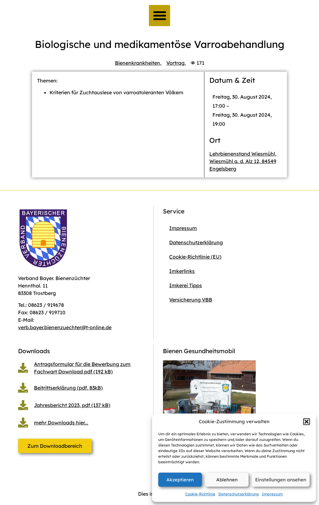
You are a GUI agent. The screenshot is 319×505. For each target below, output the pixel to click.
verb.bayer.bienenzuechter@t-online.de (65, 327)
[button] (306, 421)
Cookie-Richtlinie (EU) (195, 257)
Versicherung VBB (190, 300)
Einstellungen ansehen (280, 480)
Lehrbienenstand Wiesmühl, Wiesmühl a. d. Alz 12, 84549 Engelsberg (242, 161)
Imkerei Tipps (185, 285)
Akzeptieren (180, 480)
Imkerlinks (182, 271)
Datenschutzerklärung (238, 494)
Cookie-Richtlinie (200, 494)
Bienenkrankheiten (137, 63)
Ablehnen (227, 480)
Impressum (272, 494)
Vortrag (175, 63)
